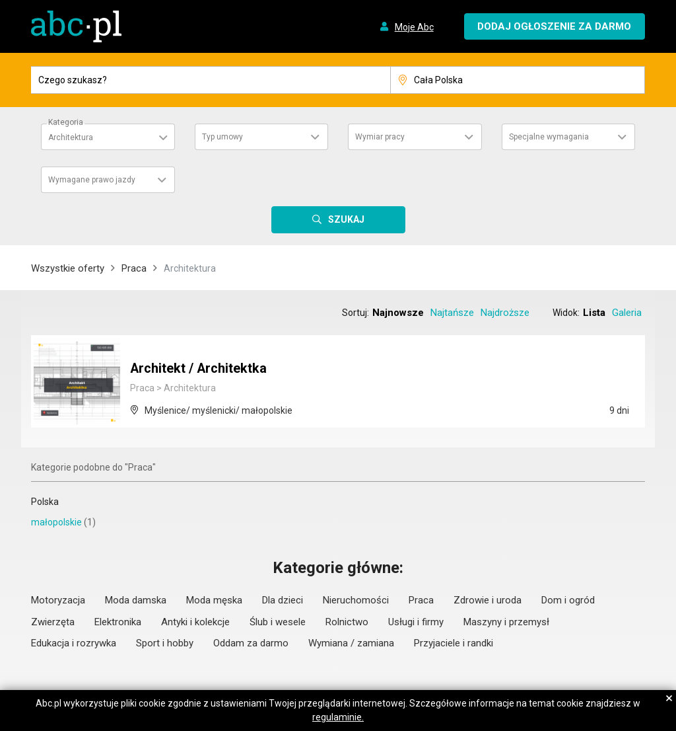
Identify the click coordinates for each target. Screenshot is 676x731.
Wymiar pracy (380, 136)
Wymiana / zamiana (351, 643)
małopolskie (56, 522)
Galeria (627, 313)
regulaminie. (338, 717)
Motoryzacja (58, 600)
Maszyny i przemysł (506, 622)
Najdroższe (505, 313)
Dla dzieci (282, 600)
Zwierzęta (53, 622)
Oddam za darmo (250, 643)
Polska (45, 501)
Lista (594, 313)
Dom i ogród (568, 600)
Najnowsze (398, 313)
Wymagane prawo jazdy (91, 179)
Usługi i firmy (416, 622)
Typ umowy (222, 136)
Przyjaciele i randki (453, 643)
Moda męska (214, 600)
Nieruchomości (356, 600)
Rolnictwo (346, 622)
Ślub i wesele (278, 622)
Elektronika (117, 622)
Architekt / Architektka (199, 369)
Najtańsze (452, 313)
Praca (134, 268)
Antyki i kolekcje (195, 622)
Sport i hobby (164, 643)
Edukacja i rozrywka (73, 643)
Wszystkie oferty (67, 268)
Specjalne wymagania (549, 136)
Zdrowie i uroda (488, 600)
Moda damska (135, 600)
